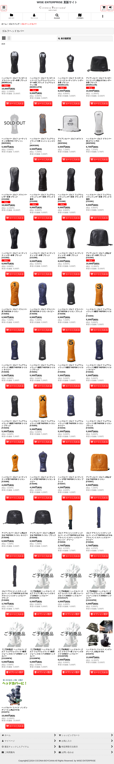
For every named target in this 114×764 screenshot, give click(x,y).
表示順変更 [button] (64, 38)
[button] (4, 8)
